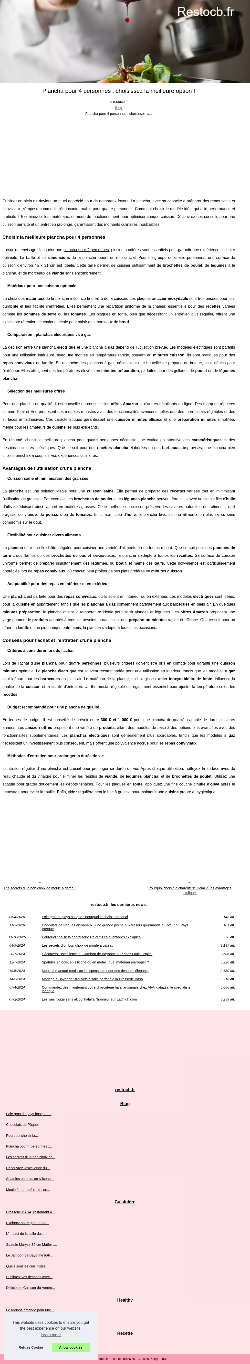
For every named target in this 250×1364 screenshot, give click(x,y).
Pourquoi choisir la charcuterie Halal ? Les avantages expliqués (189, 890)
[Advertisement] (119, 153)
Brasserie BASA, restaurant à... (30, 1212)
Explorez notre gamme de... (27, 1223)
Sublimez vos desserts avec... (29, 1277)
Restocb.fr (101, 1359)
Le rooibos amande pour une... (30, 1310)
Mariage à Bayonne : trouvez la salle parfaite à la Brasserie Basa (92, 979)
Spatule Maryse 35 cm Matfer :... (31, 1244)
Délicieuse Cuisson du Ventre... (30, 1288)
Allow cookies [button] (71, 1347)
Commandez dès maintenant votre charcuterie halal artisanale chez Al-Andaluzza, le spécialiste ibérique (116, 989)
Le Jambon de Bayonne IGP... (29, 1255)
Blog (118, 108)
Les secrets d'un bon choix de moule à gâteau (39, 888)
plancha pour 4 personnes (86, 250)
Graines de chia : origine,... (27, 1321)
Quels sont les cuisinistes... (27, 1266)
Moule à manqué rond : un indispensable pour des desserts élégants (95, 970)
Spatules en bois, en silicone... (29, 1179)
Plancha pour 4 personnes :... (29, 1146)
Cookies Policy (147, 1359)
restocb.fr (120, 102)
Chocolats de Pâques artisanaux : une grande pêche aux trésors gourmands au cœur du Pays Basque (115, 927)
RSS (164, 1359)
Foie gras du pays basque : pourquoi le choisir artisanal (85, 917)
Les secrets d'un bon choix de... (30, 1157)
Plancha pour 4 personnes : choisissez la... (118, 114)
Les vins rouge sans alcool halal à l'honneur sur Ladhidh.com (89, 999)
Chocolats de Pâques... (24, 1125)
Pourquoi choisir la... (22, 1136)
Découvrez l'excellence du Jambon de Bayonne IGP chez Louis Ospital (97, 954)
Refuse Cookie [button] (31, 1347)
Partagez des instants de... (27, 1343)
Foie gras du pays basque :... (29, 1114)
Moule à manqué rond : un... (28, 1190)
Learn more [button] (51, 1335)
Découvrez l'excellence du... (28, 1168)
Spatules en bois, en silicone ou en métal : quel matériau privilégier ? (95, 962)
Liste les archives (123, 1359)
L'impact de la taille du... (25, 1234)
